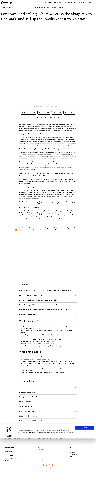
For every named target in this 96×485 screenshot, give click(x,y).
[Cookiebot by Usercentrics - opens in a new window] (8, 482)
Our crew (72, 468)
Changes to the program (28, 330)
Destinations (59, 2)
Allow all (85, 474)
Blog (75, 2)
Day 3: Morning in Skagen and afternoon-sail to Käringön (39, 316)
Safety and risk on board (28, 413)
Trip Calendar (48, 2)
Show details (20, 482)
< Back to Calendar (7, 7)
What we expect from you (28, 422)
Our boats (72, 466)
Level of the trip (25, 417)
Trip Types (68, 2)
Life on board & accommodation (30, 436)
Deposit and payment (27, 408)
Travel (21, 403)
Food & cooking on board (28, 432)
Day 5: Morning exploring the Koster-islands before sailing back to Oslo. (44, 325)
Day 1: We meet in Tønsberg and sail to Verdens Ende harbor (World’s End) (45, 306)
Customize (85, 478)
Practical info (83, 2)
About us (91, 2)
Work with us (73, 470)
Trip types (40, 466)
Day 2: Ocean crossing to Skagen (30, 311)
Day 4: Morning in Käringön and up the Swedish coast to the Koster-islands (45, 320)
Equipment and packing (27, 427)
